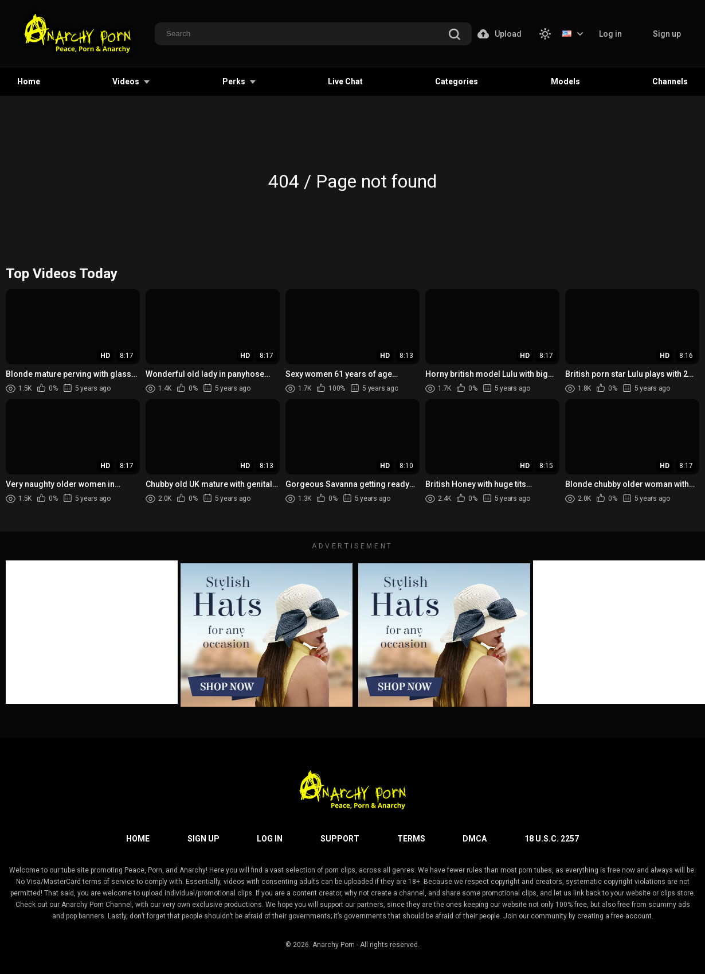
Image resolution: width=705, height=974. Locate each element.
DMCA (475, 838)
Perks (233, 81)
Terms (411, 838)
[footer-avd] (266, 635)
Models (565, 81)
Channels (670, 81)
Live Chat (345, 81)
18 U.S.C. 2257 (551, 838)
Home (28, 81)
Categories (456, 81)
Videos (125, 81)
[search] (454, 34)
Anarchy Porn (333, 945)
